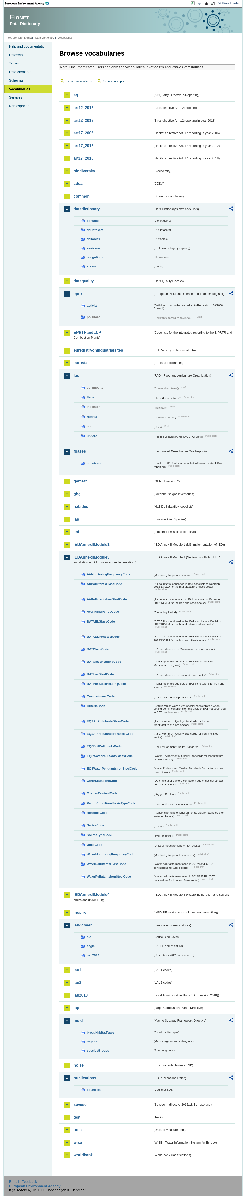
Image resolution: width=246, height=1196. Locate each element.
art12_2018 (83, 120)
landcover (83, 925)
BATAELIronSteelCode (103, 636)
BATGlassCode (98, 649)
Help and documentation (27, 46)
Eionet (28, 37)
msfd (78, 1020)
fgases (80, 451)
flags (90, 397)
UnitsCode (94, 845)
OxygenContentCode (102, 793)
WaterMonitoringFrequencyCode (110, 854)
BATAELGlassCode (101, 621)
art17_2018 (83, 158)
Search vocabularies (78, 81)
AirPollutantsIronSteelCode (107, 599)
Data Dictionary (44, 37)
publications (85, 1078)
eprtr (78, 294)
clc (89, 937)
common (82, 196)
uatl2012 (93, 955)
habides (81, 506)
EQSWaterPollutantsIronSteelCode (112, 768)
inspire (80, 912)
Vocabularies (19, 89)
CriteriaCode (96, 706)
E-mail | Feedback (23, 1181)
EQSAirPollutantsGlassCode (108, 721)
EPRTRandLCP (87, 332)
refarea (92, 416)
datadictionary (87, 209)
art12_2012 (83, 108)
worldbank (83, 1155)
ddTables (93, 239)
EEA (28, 3)
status (91, 266)
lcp (76, 1008)
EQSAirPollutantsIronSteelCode (110, 734)
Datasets (16, 55)
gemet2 (80, 481)
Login (198, 3)
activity (92, 305)
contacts (93, 221)
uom (78, 1130)
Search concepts (113, 81)
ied (76, 532)
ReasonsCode (97, 813)
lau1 (77, 970)
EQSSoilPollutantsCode (104, 746)
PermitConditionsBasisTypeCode (111, 803)
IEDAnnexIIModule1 (91, 544)
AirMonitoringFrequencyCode (108, 574)
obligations (95, 257)
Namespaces (19, 106)
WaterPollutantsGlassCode (106, 864)
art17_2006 (83, 133)
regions (92, 1041)
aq (76, 95)
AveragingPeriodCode (103, 611)
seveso (80, 1104)
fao (76, 375)
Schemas (16, 80)
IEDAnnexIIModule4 (91, 895)
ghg (77, 494)
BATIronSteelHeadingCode (106, 684)
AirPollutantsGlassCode (104, 584)
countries (94, 463)
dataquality (84, 281)
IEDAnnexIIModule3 (91, 557)
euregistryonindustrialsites (98, 350)
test (77, 1117)
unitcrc (92, 436)
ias (76, 519)
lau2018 (81, 995)
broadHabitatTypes (100, 1032)
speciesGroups (98, 1050)
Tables (14, 63)
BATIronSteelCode (100, 674)
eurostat (81, 363)
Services (15, 97)
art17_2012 (83, 146)
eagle (91, 946)
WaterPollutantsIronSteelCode (109, 876)
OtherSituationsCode (102, 781)
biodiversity (84, 171)
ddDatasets (95, 230)
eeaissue (93, 248)
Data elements (20, 72)
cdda (78, 183)
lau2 (77, 982)
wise (78, 1142)
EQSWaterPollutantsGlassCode (110, 756)
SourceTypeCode (99, 835)
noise (79, 1065)
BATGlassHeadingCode (104, 661)
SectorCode (95, 825)
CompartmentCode (100, 696)
